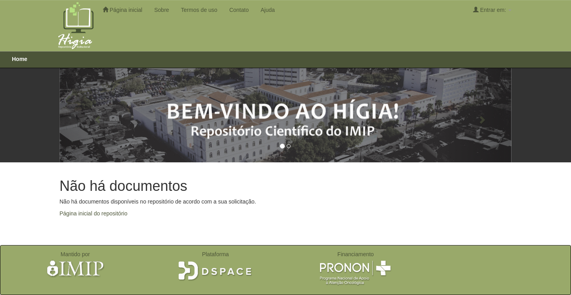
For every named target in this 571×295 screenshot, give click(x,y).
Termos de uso (199, 10)
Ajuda (268, 10)
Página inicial (122, 9)
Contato (239, 10)
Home (19, 59)
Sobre (161, 10)
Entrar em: (492, 9)
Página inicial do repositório (93, 213)
